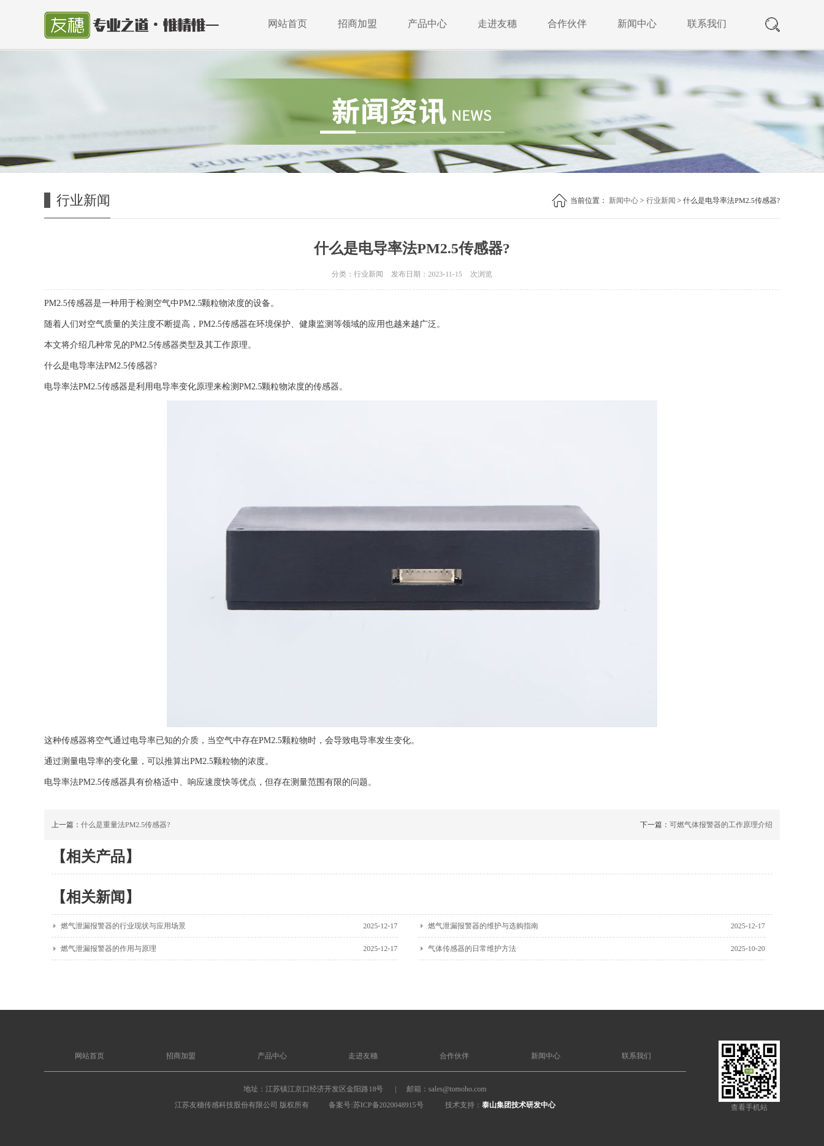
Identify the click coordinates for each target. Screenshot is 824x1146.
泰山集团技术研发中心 (518, 1105)
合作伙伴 (567, 23)
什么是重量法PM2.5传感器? (125, 824)
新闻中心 (637, 23)
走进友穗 (497, 23)
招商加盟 (357, 23)
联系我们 (707, 23)
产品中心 (427, 23)
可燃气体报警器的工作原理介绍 (721, 824)
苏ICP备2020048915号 (388, 1105)
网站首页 (287, 23)
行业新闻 (661, 200)
